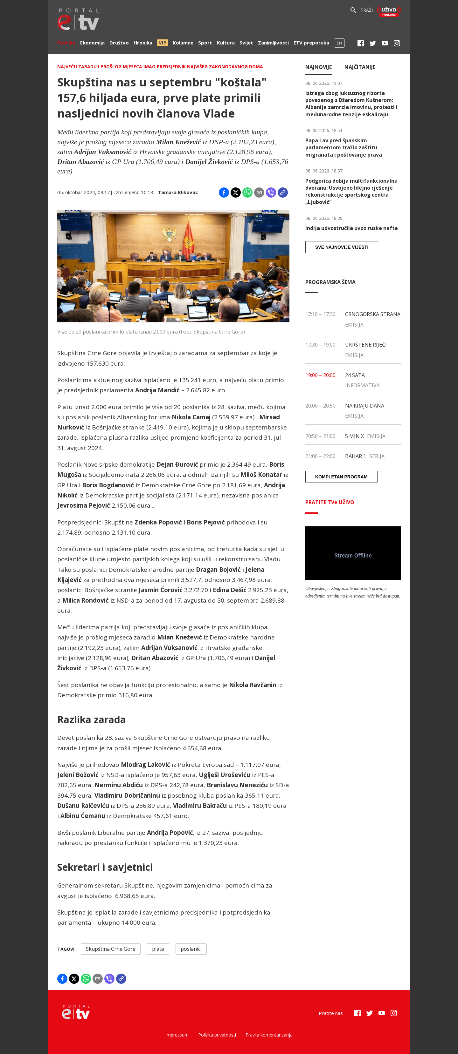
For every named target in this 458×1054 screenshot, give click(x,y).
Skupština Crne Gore (110, 948)
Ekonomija (92, 42)
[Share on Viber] (271, 192)
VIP (162, 42)
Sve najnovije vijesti (341, 247)
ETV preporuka (311, 42)
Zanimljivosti (273, 42)
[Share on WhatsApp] (247, 192)
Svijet (246, 42)
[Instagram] (397, 43)
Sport (205, 42)
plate (158, 948)
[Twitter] (373, 43)
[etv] (78, 20)
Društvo (119, 42)
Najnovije (318, 67)
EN (339, 43)
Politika (66, 42)
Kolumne (183, 42)
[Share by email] (259, 192)
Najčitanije (359, 67)
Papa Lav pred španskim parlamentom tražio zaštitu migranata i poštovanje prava (343, 147)
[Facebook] (360, 43)
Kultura (226, 42)
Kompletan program (341, 476)
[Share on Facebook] (224, 192)
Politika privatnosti (217, 1035)
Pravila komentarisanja (269, 1035)
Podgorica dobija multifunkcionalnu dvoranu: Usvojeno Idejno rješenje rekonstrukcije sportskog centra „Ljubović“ (351, 191)
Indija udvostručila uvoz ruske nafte (351, 228)
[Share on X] (236, 192)
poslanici (191, 948)
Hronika (143, 42)
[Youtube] (385, 43)
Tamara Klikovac (178, 192)
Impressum (177, 1035)
